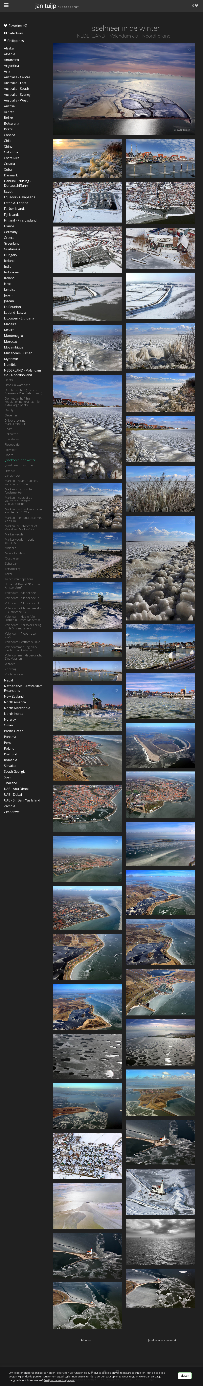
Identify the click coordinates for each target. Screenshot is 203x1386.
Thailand (10, 783)
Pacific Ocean (13, 731)
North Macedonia (17, 708)
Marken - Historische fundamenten (19, 490)
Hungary (10, 255)
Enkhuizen (11, 434)
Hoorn (9, 455)
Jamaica (9, 289)
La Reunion (12, 307)
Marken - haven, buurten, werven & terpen (21, 482)
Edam (8, 429)
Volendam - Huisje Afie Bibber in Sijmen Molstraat (22, 618)
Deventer (11, 415)
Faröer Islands (14, 208)
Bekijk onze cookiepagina (59, 1380)
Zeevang (10, 669)
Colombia (11, 152)
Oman (8, 725)
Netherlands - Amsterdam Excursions (23, 688)
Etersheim (12, 439)
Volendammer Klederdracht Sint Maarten (23, 656)
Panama (10, 737)
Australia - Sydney (17, 94)
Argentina (11, 65)
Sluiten (185, 1375)
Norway (10, 719)
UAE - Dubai (13, 794)
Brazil (8, 129)
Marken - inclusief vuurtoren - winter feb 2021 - (23, 510)
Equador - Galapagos (19, 197)
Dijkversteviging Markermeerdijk (15, 422)
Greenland (11, 243)
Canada (9, 135)
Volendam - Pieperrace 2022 (20, 635)
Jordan (9, 301)
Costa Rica (11, 158)
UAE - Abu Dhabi (16, 789)
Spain (8, 777)
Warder (10, 664)
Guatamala (12, 249)
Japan (8, 295)
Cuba (8, 169)
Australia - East (15, 83)
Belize (8, 117)
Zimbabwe (12, 812)
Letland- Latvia (15, 312)
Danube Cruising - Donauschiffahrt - (17, 183)
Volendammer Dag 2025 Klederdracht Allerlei (21, 648)
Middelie (10, 548)
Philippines (14, 41)
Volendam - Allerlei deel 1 (22, 593)
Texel (8, 574)
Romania (10, 760)
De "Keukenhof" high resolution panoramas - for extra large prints (23, 401)
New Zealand (14, 696)
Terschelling (12, 569)
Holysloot (11, 450)
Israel (8, 284)
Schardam (11, 563)
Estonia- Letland (16, 203)
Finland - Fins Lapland (20, 220)
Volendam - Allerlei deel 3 (22, 603)
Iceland (9, 260)
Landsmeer (12, 475)
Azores (9, 112)
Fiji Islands (11, 214)
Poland (9, 748)
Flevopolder (13, 444)
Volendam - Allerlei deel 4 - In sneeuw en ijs (23, 609)
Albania (9, 54)
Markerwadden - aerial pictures (20, 541)
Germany (10, 232)
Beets (9, 380)
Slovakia (10, 766)
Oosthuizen (12, 558)
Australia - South (16, 88)
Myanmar (11, 359)
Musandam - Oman (18, 353)
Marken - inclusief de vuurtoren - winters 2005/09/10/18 (18, 501)
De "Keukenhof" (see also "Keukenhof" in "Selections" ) (23, 391)
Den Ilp (9, 410)
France (9, 226)
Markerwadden (15, 534)
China (8, 146)
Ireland (9, 278)
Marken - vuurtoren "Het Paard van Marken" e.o (21, 527)
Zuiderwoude (14, 674)
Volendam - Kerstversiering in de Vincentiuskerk (23, 626)
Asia (7, 71)
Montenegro (13, 335)
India (7, 266)
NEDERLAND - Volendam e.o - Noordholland (22, 372)
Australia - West (16, 100)
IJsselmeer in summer (19, 465)
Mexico (9, 330)
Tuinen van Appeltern (19, 579)
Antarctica (11, 60)
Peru (7, 742)
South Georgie (15, 771)
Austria (9, 106)
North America (15, 702)
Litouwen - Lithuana (19, 318)
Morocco (10, 341)
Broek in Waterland (17, 385)
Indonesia (11, 272)
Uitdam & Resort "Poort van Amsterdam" (23, 585)
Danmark (11, 175)
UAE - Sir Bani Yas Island (22, 800)
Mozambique (13, 347)
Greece (9, 237)
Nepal (8, 680)
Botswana (11, 123)
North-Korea (13, 713)
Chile (7, 140)
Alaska (9, 48)
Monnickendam (15, 553)
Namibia (10, 364)
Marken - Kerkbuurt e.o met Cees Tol (23, 519)
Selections (14, 33)
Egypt (8, 191)
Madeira (10, 324)
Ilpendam (11, 470)
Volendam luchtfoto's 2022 (22, 642)
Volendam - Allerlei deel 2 (22, 598)
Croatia (9, 164)
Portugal (10, 754)
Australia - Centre (17, 77)
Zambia (9, 806)
